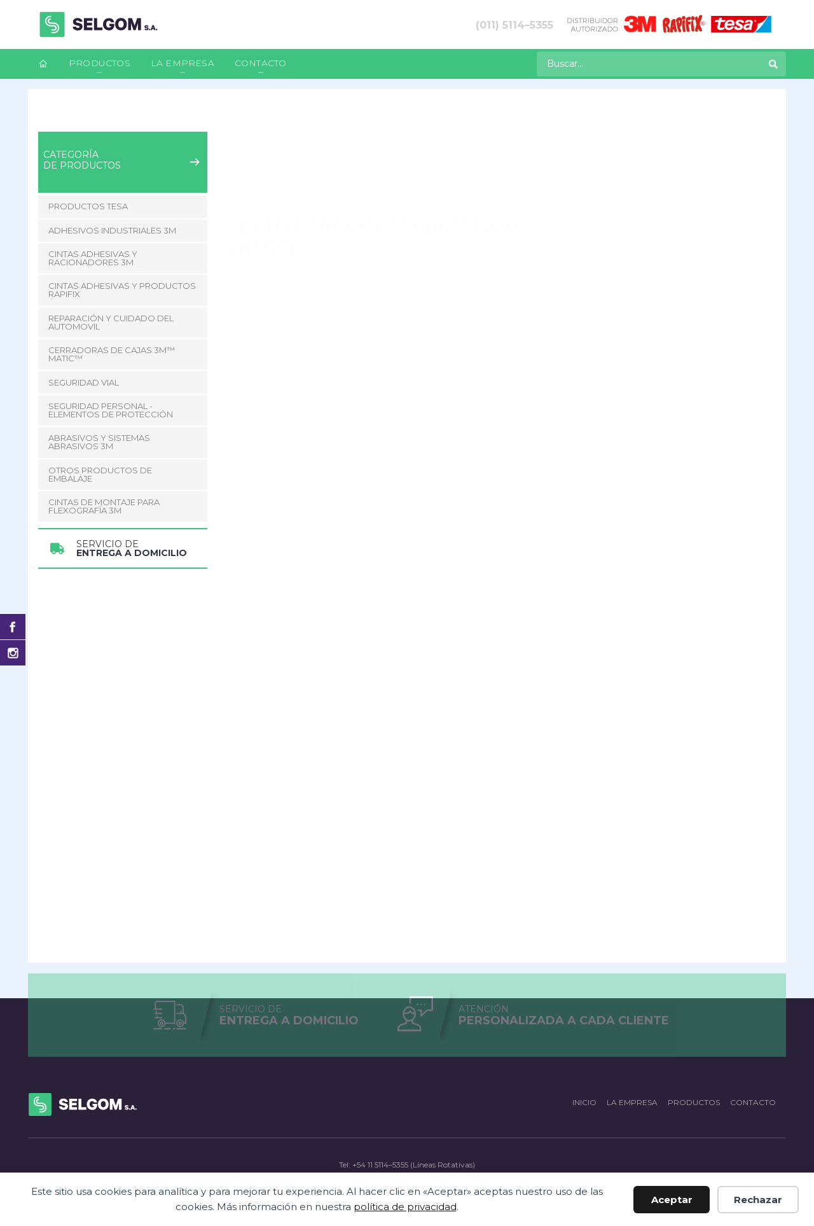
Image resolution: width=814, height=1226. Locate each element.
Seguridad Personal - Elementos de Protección (110, 410)
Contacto (261, 63)
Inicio (48, 127)
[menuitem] (43, 64)
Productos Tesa (88, 206)
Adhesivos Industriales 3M (112, 230)
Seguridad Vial (83, 382)
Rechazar (758, 1200)
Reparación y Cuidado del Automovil (213, 127)
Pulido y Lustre (336, 127)
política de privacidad (405, 1207)
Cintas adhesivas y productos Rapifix (122, 290)
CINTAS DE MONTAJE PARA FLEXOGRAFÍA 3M (104, 506)
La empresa (182, 63)
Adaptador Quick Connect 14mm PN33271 (473, 127)
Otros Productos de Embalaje (100, 474)
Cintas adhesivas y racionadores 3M (92, 258)
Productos (99, 63)
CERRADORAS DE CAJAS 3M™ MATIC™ (111, 354)
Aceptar (672, 1200)
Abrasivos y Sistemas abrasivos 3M (99, 442)
